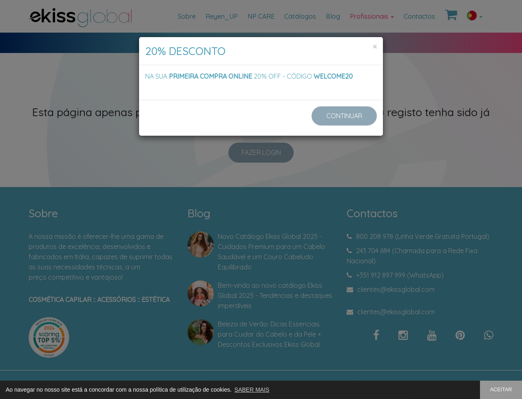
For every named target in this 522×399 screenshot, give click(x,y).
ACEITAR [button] (501, 389)
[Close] (375, 46)
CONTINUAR (344, 116)
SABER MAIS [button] (252, 389)
